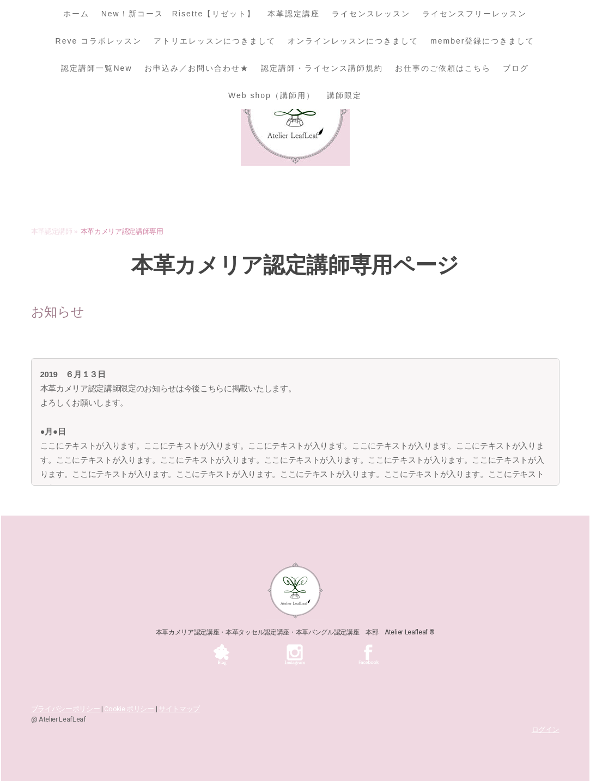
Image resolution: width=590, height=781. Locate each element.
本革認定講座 (293, 13)
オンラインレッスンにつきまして (353, 41)
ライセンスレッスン (371, 13)
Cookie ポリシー (129, 709)
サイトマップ (179, 709)
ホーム (76, 13)
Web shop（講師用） (271, 95)
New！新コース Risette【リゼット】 (178, 13)
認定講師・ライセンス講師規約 (322, 68)
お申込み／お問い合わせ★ (196, 68)
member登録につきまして (482, 41)
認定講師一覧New (96, 68)
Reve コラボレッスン (99, 41)
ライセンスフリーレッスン (474, 13)
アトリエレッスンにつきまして (215, 41)
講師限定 (344, 95)
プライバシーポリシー (65, 709)
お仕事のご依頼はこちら (443, 68)
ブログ (516, 68)
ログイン (545, 729)
